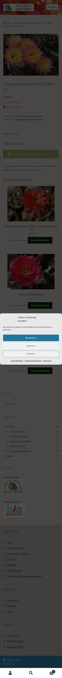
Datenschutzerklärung (33, 360)
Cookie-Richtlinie (17, 360)
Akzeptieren (31, 337)
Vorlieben (31, 353)
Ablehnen (31, 345)
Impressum (47, 360)
